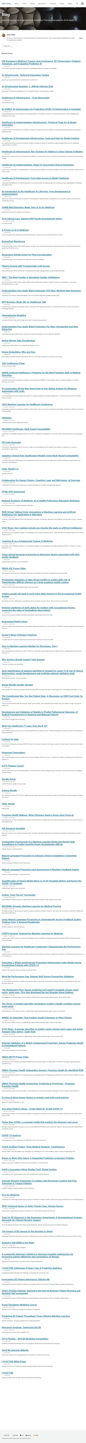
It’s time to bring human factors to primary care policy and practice (35, 1129)
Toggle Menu (7, 50)
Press (61, 4)
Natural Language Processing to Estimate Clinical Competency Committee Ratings (39, 883)
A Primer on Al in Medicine (15, 239)
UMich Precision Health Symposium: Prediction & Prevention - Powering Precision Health (38, 1116)
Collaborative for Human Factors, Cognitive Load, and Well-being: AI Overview (41, 495)
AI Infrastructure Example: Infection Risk (27, 92)
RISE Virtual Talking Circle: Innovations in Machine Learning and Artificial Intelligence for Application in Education (39, 529)
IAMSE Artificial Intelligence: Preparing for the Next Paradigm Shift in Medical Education (41, 386)
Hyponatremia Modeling (14, 326)
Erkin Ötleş (6, 4)
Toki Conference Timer (13, 375)
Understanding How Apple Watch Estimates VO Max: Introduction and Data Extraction (40, 339)
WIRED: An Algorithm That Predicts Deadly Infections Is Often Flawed (37, 1048)
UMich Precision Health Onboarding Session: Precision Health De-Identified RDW (42, 1101)
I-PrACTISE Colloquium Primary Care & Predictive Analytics (32, 1308)
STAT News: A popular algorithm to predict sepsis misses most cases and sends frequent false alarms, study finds (42, 1060)
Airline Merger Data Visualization (18, 352)
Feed (36, 1435)
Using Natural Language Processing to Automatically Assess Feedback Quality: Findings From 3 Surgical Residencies (42, 948)
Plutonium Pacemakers (13, 776)
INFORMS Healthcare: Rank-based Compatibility (26, 443)
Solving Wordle (9, 815)
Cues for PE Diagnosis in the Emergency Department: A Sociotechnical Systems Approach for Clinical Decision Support (42, 1255)
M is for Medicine (10, 1229)
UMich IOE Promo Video (14, 586)
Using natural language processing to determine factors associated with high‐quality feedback (41, 573)
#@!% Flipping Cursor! (13, 790)
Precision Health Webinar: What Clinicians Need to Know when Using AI (38, 840)
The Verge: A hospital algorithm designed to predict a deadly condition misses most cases (41, 1035)
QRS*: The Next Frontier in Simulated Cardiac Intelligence (31, 287)
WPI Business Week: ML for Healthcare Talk (24, 313)
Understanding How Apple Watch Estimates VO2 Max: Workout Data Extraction (41, 301)
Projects (52, 4)
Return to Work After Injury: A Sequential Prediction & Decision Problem (38, 1191)
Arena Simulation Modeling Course (19, 1345)
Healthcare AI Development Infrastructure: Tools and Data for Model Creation (40, 145)
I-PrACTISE (7, 1415)
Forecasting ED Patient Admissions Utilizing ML (26, 1320)
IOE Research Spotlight (13, 854)
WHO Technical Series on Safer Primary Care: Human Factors (33, 1243)
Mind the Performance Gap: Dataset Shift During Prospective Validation (38, 1006)
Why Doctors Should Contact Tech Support (23, 679)
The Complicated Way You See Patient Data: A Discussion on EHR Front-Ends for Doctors (42, 720)
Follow (81, 42)
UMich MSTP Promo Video (15, 1088)
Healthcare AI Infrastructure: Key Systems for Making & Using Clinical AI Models (42, 158)
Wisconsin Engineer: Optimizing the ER (21, 1369)
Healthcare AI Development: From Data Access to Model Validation (35, 186)
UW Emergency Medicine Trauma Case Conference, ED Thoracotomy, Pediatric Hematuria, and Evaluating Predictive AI (41, 67)
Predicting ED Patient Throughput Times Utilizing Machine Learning (36, 1357)
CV (22, 1435)
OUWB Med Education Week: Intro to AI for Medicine (28, 216)
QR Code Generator (11, 456)
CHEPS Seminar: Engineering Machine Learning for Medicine (32, 961)
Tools (23, 4)
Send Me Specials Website (15, 1392)
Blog (16, 4)
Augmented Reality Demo (14, 640)
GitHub (14, 1435)
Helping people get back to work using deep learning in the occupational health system (41, 613)
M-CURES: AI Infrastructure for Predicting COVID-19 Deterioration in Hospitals (41, 115)
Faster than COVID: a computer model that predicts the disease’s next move (40, 1154)
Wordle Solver (9, 803)
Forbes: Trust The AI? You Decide (18, 922)
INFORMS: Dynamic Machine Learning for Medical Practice (31, 934)
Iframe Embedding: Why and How (18, 364)
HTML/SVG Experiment (13, 507)
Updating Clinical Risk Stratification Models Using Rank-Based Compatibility (40, 470)
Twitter (5, 1435)
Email (29, 1435)
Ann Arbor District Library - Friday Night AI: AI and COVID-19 (32, 1141)
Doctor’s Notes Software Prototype (19, 654)
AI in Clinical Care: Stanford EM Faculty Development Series (32, 227)
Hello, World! (8, 829)
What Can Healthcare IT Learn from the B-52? (25, 749)
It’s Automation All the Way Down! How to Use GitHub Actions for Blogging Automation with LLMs (39, 402)
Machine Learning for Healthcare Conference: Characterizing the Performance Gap (41, 976)
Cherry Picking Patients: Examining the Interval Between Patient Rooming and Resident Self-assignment (41, 1332)
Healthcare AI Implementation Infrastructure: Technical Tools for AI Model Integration (39, 130)
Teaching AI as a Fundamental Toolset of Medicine (27, 558)
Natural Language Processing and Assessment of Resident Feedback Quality (40, 896)
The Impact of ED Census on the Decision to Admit (27, 1268)
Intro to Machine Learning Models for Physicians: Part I (29, 665)
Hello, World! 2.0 (10, 484)
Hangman (7, 431)
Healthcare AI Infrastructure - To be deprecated (25, 103)
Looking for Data (10, 762)
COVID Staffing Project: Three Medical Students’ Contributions (33, 1180)
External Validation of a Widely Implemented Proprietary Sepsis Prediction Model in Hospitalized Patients (42, 1075)
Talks (69, 4)
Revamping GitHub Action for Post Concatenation (27, 264)
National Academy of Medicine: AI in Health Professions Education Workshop (41, 516)
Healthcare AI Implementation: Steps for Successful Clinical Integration (38, 172)
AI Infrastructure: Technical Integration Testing (25, 80)
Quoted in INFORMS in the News (18, 1282)
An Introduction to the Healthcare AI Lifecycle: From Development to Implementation (36, 200)
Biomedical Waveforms (13, 250)
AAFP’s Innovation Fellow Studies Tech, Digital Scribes (29, 1203)
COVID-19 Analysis (11, 1168)
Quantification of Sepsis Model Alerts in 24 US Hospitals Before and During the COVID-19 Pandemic (41, 909)
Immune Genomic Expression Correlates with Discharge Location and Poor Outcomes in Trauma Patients (39, 1216)
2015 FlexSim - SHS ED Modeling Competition (25, 1380)
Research (41, 4)
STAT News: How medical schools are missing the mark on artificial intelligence (42, 544)
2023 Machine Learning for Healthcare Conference (27, 417)
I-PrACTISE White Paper (14, 1404)
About (31, 4)
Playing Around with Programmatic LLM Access (26, 276)
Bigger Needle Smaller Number (17, 705)
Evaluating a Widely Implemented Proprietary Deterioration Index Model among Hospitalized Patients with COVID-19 (41, 992)
